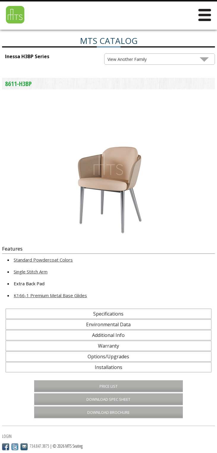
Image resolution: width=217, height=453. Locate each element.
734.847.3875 (39, 446)
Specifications (108, 314)
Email (24, 446)
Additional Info (108, 335)
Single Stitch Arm (30, 272)
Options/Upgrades (108, 356)
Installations (108, 367)
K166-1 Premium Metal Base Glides (50, 295)
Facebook (5, 446)
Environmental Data (108, 324)
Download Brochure (108, 412)
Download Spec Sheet (108, 399)
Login (7, 436)
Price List (108, 386)
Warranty (108, 346)
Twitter (14, 446)
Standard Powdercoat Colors (43, 260)
